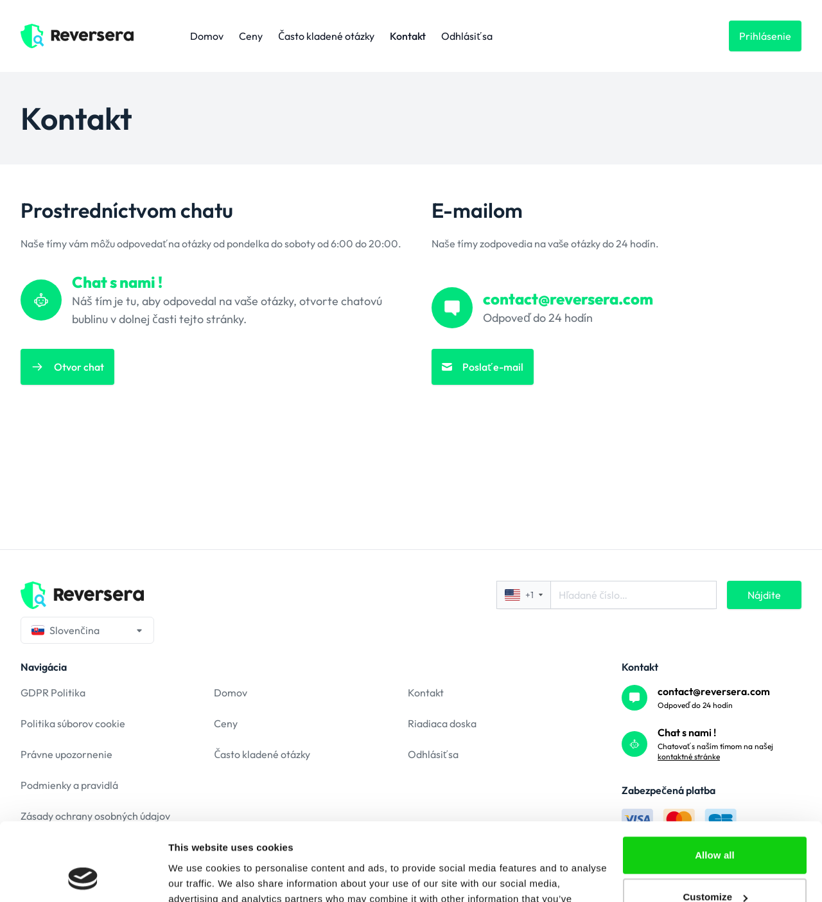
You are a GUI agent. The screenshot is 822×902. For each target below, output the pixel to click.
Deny (714, 866)
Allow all (715, 782)
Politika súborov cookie (73, 723)
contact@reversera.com (714, 691)
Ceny (251, 36)
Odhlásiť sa (467, 36)
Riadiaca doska (442, 723)
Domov (206, 36)
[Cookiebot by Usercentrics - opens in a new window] (83, 877)
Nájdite (764, 594)
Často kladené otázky (326, 36)
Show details (198, 876)
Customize (715, 823)
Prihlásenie (765, 36)
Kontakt (408, 36)
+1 (524, 594)
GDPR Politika (53, 692)
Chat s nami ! (687, 732)
